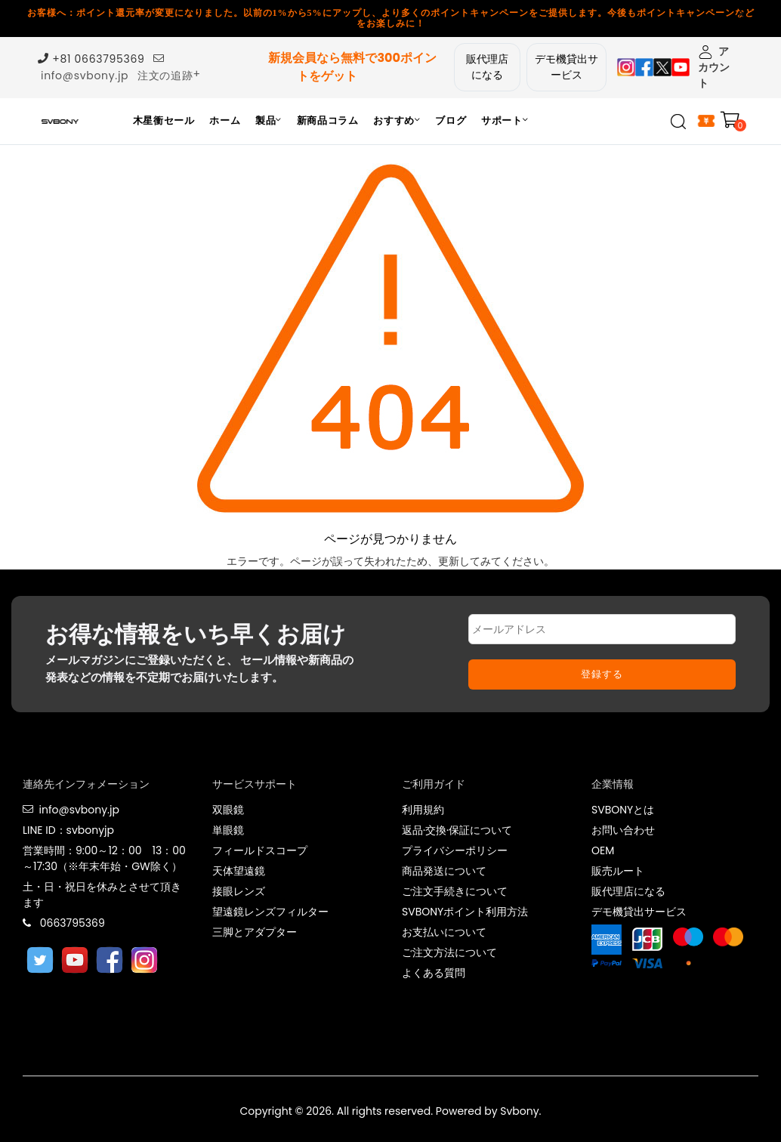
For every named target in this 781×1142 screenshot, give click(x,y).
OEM (602, 850)
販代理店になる (487, 66)
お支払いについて (444, 932)
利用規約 (423, 809)
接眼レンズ (238, 891)
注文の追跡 (165, 75)
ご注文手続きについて (455, 891)
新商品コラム (328, 120)
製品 (268, 120)
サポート (504, 120)
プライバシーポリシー (455, 850)
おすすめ (396, 120)
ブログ (450, 120)
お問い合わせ (623, 830)
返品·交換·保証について (457, 830)
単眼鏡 (228, 830)
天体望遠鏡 (238, 870)
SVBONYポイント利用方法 (465, 911)
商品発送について (444, 870)
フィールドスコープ (259, 850)
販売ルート (617, 870)
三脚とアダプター (254, 932)
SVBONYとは (622, 809)
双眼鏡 (228, 809)
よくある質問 (433, 972)
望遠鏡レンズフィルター (270, 911)
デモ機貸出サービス (566, 66)
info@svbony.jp (84, 75)
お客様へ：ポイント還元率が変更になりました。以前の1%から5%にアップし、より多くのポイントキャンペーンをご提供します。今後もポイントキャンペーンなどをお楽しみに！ (391, 18)
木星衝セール (164, 120)
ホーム (224, 120)
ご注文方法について (449, 952)
